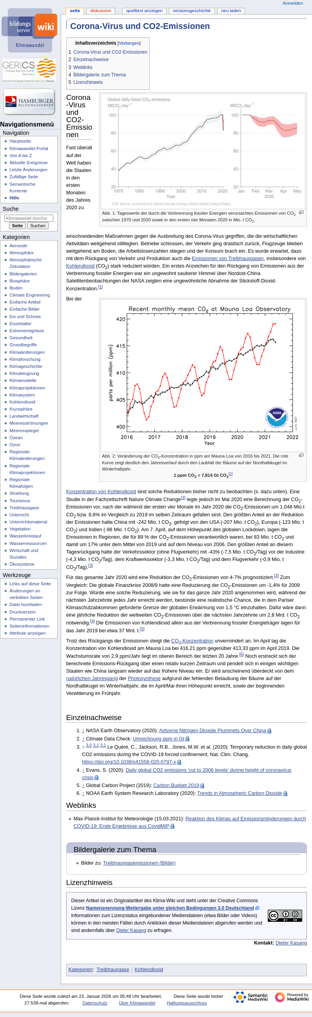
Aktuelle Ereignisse (28, 162)
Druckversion (22, 612)
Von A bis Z (20, 155)
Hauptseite (20, 141)
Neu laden (231, 10)
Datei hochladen (25, 604)
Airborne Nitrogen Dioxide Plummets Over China (212, 730)
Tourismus (19, 500)
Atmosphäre (21, 252)
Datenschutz (94, 1003)
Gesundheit (21, 337)
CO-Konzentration (192, 641)
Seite (75, 10)
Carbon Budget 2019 (176, 785)
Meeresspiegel (24, 430)
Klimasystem (22, 395)
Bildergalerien (23, 273)
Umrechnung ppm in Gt (158, 739)
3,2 (103, 745)
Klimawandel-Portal (28, 148)
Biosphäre (19, 281)
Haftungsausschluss (187, 1003)
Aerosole (18, 245)
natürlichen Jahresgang (92, 678)
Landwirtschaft (23, 416)
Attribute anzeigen (27, 633)
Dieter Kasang (131, 930)
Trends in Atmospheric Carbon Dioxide (239, 793)
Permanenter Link (27, 619)
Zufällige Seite (23, 176)
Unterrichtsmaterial (28, 521)
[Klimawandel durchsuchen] (28, 218)
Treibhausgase (112, 969)
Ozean (16, 437)
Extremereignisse (26, 330)
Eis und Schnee (25, 316)
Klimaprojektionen (27, 387)
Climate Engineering (29, 295)
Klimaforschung (24, 359)
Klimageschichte (25, 366)
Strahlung (19, 493)
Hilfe (14, 197)
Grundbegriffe (23, 344)
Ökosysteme (21, 564)
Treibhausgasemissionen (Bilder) (139, 863)
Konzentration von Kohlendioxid (101, 491)
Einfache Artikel (24, 302)
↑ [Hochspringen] (83, 730)
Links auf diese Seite (30, 583)
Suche (10, 209)
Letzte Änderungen (28, 169)
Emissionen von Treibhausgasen (228, 258)
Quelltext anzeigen (144, 10)
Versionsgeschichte (192, 10)
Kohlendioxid (80, 266)
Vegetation (20, 529)
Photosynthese (144, 678)
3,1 (96, 745)
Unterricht (19, 514)
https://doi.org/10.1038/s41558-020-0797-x (129, 762)
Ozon (14, 444)
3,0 (89, 745)
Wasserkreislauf (25, 536)
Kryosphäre (21, 409)
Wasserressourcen (28, 543)
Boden (15, 288)
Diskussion (100, 10)
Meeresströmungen (28, 423)
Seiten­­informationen (29, 626)
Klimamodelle (22, 380)
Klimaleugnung (24, 373)
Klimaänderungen (27, 352)
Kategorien (81, 969)
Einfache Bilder (24, 309)
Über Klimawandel (137, 1003)
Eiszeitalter (20, 323)
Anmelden (293, 3)
